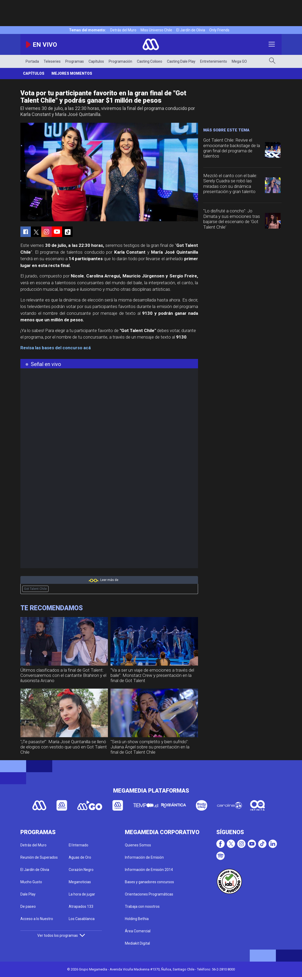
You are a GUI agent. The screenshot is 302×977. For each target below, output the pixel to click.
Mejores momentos (71, 73)
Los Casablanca (82, 919)
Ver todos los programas (61, 935)
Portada (32, 61)
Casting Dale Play (181, 61)
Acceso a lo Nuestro (36, 919)
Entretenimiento (213, 61)
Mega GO (239, 61)
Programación (120, 61)
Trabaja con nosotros (142, 906)
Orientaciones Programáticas (149, 894)
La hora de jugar (82, 894)
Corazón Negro (81, 870)
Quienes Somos (138, 845)
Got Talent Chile (35, 589)
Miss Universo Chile (156, 30)
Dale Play (28, 894)
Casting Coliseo (149, 61)
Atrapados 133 (81, 906)
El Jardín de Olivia (190, 30)
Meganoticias (80, 882)
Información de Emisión (144, 857)
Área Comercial (137, 931)
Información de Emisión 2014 (149, 870)
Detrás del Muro (123, 30)
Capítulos (96, 61)
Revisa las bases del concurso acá (55, 347)
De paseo (28, 906)
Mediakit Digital (137, 943)
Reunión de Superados (39, 857)
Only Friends (219, 30)
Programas (74, 61)
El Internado (78, 845)
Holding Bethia (137, 919)
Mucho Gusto (31, 882)
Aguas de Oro (80, 857)
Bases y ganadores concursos (149, 882)
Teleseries (52, 61)
